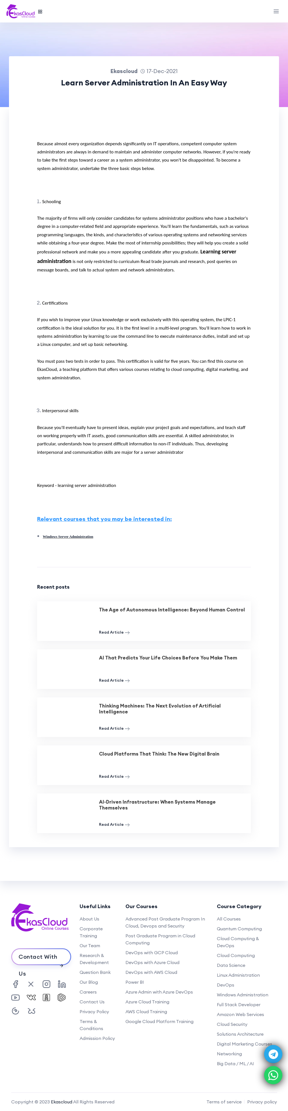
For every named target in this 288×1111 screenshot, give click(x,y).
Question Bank (95, 972)
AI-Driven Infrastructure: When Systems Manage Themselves (157, 805)
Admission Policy (97, 1038)
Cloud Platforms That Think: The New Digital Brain (159, 754)
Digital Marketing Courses (244, 1044)
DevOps (225, 985)
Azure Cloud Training (147, 1002)
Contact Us (92, 1002)
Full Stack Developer (238, 1004)
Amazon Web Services (240, 1014)
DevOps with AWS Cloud (151, 972)
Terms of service (224, 1102)
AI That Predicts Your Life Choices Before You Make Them (168, 658)
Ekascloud (61, 1102)
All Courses (229, 919)
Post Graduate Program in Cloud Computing (160, 939)
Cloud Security (232, 1024)
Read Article (114, 632)
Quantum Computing (239, 928)
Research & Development (94, 959)
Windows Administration (242, 994)
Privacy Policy (94, 1011)
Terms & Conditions (91, 1025)
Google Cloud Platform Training (159, 1021)
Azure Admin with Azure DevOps (159, 992)
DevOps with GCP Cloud (151, 952)
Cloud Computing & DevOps (238, 942)
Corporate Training (91, 932)
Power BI (134, 982)
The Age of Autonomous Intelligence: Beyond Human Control (172, 610)
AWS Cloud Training (146, 1011)
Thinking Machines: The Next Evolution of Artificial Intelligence (160, 709)
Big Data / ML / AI (235, 1063)
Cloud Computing (236, 955)
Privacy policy (262, 1102)
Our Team (90, 945)
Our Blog (89, 982)
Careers (88, 992)
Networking (229, 1053)
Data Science (231, 965)
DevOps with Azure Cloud (152, 962)
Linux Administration (238, 975)
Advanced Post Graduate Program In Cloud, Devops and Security (165, 922)
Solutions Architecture (240, 1034)
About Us (89, 919)
